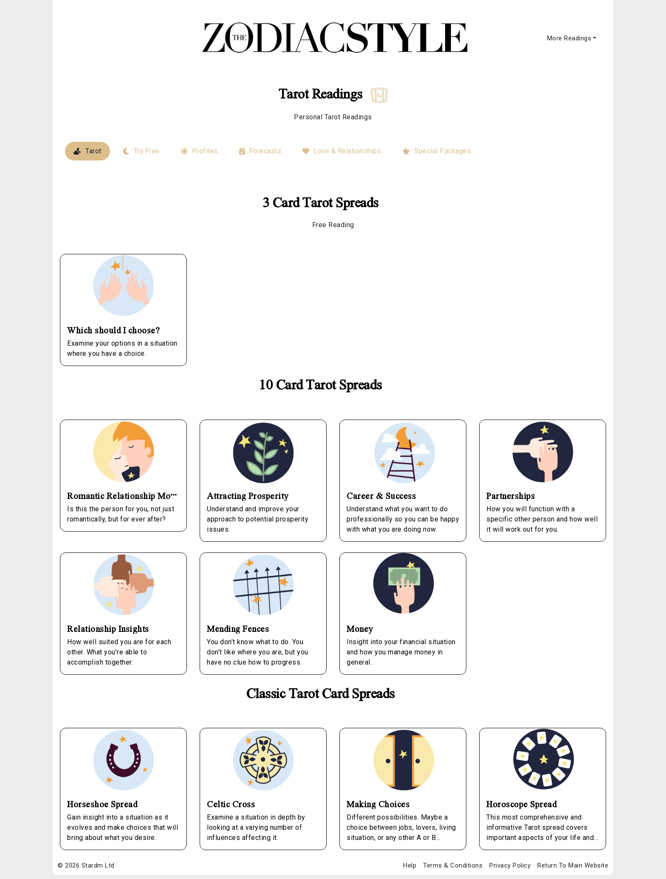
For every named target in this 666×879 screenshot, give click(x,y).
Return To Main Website (572, 865)
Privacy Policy (510, 865)
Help (409, 865)
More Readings (569, 38)
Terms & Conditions (453, 865)
